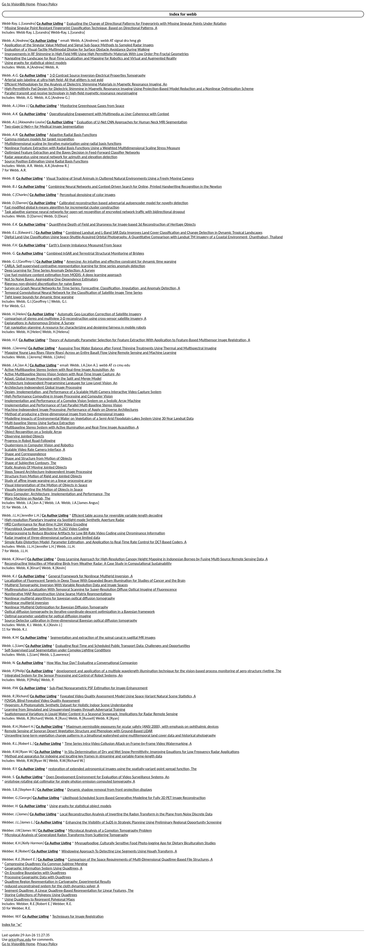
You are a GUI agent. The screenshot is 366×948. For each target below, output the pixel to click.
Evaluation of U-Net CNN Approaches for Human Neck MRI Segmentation (132, 122)
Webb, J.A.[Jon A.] (15, 365)
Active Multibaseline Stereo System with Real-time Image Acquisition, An (60, 369)
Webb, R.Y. (10, 769)
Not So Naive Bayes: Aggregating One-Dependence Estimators (51, 279)
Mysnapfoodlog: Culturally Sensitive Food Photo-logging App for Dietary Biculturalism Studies (145, 843)
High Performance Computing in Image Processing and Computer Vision (59, 396)
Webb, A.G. (10, 75)
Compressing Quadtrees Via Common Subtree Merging (46, 864)
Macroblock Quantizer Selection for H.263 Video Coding (47, 528)
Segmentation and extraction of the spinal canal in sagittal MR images (102, 637)
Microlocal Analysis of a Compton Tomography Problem (110, 830)
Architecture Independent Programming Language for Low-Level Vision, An (61, 383)
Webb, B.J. (10, 186)
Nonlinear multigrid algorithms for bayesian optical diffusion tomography (60, 598)
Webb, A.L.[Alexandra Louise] (24, 122)
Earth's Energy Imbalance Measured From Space (85, 245)
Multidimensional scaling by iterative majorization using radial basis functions (63, 143)
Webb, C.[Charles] (15, 194)
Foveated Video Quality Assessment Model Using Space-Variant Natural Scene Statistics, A (128, 696)
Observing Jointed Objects (24, 436)
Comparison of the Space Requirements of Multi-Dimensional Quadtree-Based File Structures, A (140, 859)
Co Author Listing (50, 23)
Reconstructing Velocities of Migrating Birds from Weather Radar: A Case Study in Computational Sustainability (88, 563)
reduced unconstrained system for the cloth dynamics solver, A (52, 886)
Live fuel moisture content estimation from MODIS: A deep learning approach (63, 275)
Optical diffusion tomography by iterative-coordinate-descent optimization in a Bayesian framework (80, 611)
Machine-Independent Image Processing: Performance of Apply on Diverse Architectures (71, 409)
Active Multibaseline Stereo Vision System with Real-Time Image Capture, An (62, 374)
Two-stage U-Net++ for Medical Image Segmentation (44, 126)
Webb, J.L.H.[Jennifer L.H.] (21, 515)
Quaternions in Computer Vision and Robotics (39, 445)
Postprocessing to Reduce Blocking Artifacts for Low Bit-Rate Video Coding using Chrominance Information (85, 533)
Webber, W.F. (11, 916)
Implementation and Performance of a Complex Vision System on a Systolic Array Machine (73, 400)
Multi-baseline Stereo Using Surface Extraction (40, 423)
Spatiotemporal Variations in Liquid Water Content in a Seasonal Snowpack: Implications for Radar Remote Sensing (91, 714)
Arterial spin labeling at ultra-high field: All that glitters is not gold (54, 80)
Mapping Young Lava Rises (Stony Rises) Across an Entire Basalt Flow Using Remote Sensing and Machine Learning (90, 352)
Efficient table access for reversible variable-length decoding (117, 515)
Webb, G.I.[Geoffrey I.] (18, 261)
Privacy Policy (47, 4)
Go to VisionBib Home (18, 4)
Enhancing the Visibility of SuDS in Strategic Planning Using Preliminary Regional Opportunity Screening (143, 822)
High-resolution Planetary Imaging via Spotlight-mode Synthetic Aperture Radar (65, 520)
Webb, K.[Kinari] (14, 559)
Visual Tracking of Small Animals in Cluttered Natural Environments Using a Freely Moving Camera (120, 178)
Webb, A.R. (10, 134)
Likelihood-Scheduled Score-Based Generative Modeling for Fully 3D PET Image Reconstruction (134, 797)
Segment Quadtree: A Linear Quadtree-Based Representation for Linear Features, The (69, 890)
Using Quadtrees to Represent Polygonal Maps (40, 899)
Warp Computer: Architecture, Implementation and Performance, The (57, 494)
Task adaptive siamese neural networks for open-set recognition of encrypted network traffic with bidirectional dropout (95, 211)
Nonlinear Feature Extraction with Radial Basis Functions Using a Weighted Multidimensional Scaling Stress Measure (92, 148)
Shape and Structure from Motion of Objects (38, 458)
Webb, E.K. (10, 224)
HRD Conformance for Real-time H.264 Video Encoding (46, 524)
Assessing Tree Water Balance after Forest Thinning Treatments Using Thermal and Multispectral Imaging (137, 348)
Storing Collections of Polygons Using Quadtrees (41, 895)
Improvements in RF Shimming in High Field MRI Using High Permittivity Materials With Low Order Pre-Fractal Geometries (97, 54)
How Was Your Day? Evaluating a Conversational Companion (92, 662)
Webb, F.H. (10, 245)
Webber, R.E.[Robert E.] (19, 859)
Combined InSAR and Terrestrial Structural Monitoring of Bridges (95, 253)
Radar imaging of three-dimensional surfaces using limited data (52, 537)
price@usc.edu (19, 939)
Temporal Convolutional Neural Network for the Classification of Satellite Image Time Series (74, 292)
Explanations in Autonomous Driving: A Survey (40, 323)
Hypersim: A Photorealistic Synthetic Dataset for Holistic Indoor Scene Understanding (69, 705)
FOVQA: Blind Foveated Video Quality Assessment (42, 700)
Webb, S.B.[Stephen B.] (19, 789)
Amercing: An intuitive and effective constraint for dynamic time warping (121, 261)
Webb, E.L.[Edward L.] (18, 232)
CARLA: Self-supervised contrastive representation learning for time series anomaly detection (75, 266)
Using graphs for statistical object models (36, 62)
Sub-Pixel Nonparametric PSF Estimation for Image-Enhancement (98, 688)
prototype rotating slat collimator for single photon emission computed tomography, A (70, 781)
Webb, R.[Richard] (15, 696)
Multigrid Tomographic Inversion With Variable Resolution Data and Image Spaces (66, 585)
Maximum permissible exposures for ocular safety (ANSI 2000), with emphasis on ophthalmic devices (142, 726)
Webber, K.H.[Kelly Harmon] (23, 843)
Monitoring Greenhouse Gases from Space (92, 105)
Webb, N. (9, 662)
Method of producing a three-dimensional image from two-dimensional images (64, 414)
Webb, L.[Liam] (13, 645)
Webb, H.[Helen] (14, 314)
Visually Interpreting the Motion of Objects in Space (44, 489)
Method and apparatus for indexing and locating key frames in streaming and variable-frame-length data (83, 756)
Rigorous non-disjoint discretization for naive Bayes (43, 283)
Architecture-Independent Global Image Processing (43, 387)
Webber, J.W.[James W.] (19, 830)
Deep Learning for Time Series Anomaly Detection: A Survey (50, 270)
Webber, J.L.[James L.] (18, 822)
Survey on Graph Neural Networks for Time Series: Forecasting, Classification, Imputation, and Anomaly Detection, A (92, 288)
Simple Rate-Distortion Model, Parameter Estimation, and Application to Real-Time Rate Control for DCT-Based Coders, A (96, 542)
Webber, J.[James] (15, 814)
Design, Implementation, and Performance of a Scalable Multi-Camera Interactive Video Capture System (83, 392)
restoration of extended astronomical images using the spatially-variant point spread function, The (122, 769)
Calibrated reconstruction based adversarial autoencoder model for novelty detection (123, 203)
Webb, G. (9, 253)
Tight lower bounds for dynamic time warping (39, 297)
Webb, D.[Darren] (15, 203)
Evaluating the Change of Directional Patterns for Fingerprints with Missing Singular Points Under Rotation (146, 23)
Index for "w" (12, 924)
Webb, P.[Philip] (13, 671)
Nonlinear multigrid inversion (27, 602)
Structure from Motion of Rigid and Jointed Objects (43, 476)
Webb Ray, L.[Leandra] (19, 23)
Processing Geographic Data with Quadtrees (38, 877)
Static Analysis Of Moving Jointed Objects (36, 467)
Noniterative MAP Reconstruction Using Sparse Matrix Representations (58, 594)
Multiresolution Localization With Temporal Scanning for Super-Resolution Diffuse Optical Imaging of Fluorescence (91, 589)
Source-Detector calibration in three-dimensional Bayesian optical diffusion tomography (71, 620)
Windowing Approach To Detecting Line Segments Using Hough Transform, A (119, 851)
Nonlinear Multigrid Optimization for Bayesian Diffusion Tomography (56, 607)
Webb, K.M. (10, 637)
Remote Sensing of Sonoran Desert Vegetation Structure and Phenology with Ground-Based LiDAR (78, 731)
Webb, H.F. (10, 340)
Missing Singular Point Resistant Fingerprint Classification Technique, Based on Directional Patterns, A (81, 28)
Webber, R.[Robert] (16, 851)
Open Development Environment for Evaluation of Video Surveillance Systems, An (107, 777)
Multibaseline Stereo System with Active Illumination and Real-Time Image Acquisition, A (72, 427)
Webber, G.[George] (17, 797)
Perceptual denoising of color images (87, 194)
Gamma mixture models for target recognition (39, 139)
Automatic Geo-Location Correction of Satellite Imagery (99, 314)
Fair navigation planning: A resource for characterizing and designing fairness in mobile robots (75, 327)
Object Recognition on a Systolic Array (33, 432)
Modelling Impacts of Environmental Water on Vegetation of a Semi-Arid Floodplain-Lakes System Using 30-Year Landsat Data (99, 418)
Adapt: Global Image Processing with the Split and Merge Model (53, 378)
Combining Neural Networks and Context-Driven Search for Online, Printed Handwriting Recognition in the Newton (135, 186)
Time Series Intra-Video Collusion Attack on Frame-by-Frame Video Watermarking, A (128, 743)
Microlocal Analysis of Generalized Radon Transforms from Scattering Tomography (66, 835)
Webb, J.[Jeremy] (15, 348)
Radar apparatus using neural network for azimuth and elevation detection (61, 157)
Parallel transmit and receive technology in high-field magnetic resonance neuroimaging (71, 93)
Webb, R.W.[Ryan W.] (18, 751)
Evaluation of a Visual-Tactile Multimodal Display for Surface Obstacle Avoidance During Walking (77, 49)
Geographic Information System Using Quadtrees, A (43, 868)
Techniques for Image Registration (77, 916)
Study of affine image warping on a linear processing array (48, 480)
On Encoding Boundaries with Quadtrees (35, 872)
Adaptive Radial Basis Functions (73, 134)
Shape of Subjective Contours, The (30, 463)
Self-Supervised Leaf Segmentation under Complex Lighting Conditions (58, 650)
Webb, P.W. (10, 688)
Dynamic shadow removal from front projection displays (109, 789)
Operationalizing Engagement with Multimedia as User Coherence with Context (109, 114)
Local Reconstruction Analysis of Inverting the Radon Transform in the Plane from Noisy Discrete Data (136, 814)
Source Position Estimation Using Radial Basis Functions (46, 161)
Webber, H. (10, 806)
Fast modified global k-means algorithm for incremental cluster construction (62, 207)
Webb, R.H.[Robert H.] (18, 726)
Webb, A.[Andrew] (16, 40)
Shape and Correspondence (25, 454)
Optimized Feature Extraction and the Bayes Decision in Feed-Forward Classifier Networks (72, 152)
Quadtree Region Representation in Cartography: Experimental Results (58, 881)
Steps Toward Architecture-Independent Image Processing (48, 471)
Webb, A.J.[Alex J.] (15, 105)
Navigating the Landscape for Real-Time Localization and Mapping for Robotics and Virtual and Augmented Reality (91, 58)
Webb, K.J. (10, 576)
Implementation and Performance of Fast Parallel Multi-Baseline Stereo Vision (63, 405)
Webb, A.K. (10, 114)
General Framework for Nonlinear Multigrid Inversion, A (90, 576)
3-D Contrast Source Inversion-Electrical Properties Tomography (97, 75)
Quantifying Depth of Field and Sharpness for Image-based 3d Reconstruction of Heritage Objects (122, 224)
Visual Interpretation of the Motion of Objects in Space (46, 485)
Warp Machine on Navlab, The (27, 498)
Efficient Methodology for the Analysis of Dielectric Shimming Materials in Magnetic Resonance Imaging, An (86, 84)
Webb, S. (8, 777)
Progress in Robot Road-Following (30, 440)
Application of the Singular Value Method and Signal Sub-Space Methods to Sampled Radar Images (79, 45)
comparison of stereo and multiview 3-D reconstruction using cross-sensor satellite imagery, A (75, 318)
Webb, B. (8, 178)
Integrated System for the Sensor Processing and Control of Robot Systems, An (64, 675)
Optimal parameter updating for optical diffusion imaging (48, 616)
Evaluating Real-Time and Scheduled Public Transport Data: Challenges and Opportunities (122, 645)
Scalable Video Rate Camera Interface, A (35, 449)
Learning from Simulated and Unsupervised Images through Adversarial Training (65, 709)
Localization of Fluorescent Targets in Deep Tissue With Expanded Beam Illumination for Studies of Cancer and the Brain (95, 580)
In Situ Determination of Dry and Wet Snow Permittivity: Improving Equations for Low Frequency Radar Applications (151, 751)
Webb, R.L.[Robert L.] (18, 743)
